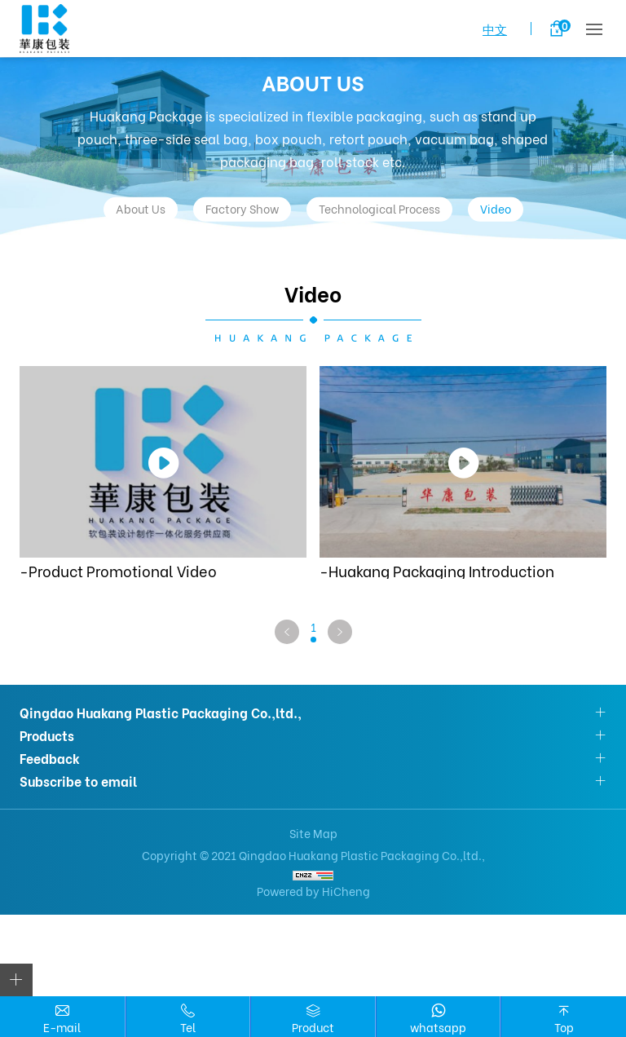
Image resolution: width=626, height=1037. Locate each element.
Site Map (313, 832)
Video (495, 208)
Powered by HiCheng (313, 890)
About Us (140, 208)
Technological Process (379, 208)
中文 (495, 29)
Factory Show (242, 208)
